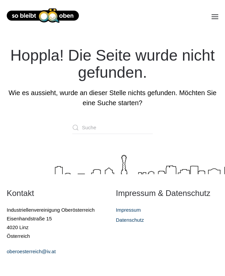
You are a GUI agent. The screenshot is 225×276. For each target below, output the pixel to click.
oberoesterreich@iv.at (31, 251)
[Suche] (112, 127)
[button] (215, 16)
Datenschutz (130, 220)
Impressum (128, 210)
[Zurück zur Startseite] (43, 16)
